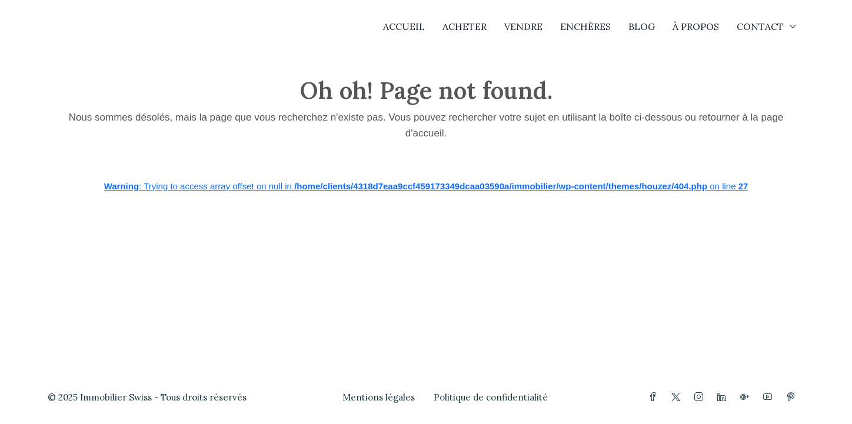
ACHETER (464, 26)
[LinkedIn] (724, 397)
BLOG (641, 26)
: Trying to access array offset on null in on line (426, 186)
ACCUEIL (404, 26)
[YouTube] (770, 397)
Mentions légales (378, 397)
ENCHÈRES (585, 26)
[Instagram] (701, 397)
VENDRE (523, 26)
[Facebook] (655, 397)
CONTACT (760, 26)
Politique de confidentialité (491, 397)
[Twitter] (678, 397)
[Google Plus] (747, 397)
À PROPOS (696, 26)
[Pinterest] (793, 397)
